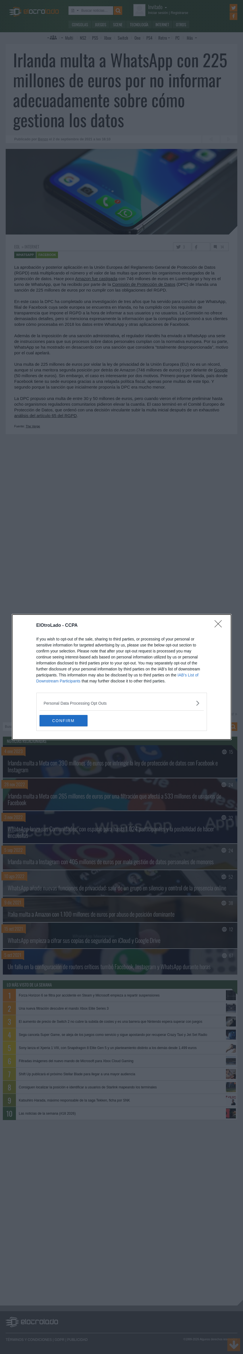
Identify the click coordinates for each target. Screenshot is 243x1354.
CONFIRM (66, 720)
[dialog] (121, 677)
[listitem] (122, 703)
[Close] (220, 625)
